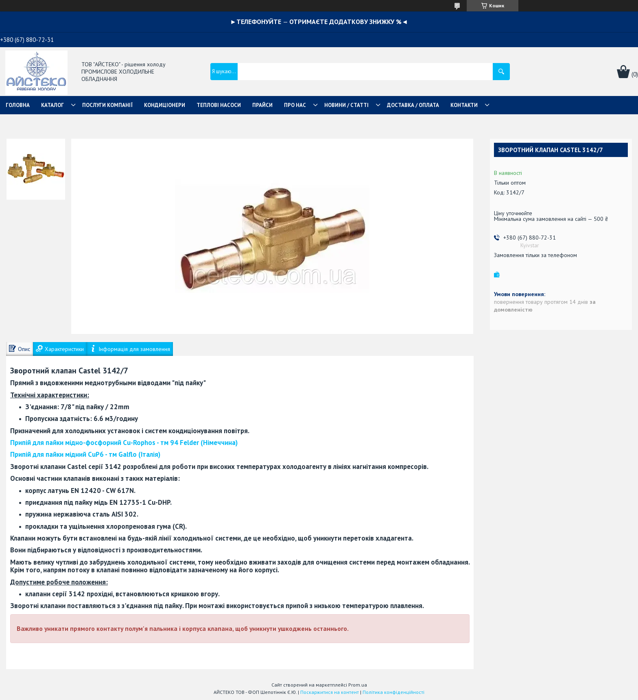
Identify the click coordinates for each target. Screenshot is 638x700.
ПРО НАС (295, 105)
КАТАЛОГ (52, 105)
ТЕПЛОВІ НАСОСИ (219, 105)
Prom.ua (357, 685)
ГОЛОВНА (18, 105)
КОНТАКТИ (464, 105)
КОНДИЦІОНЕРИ (164, 105)
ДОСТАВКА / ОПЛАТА (413, 105)
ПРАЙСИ (262, 105)
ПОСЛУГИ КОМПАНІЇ (107, 105)
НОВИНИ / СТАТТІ (346, 105)
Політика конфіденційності (393, 692)
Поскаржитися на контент (329, 692)
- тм (124, 442)
